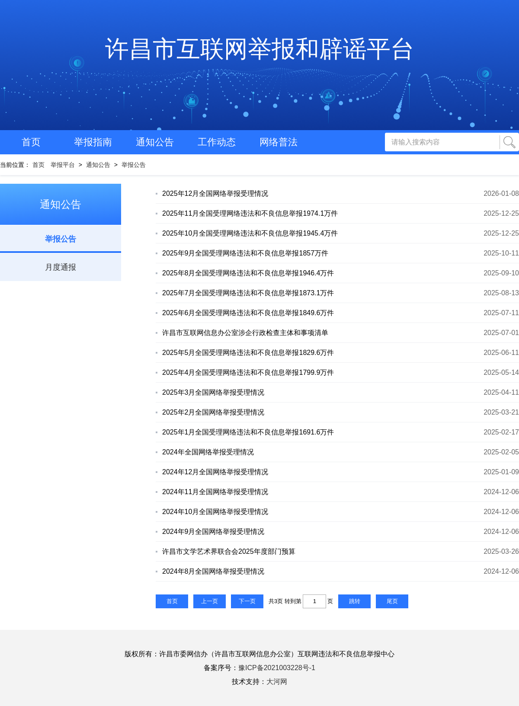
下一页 (247, 601)
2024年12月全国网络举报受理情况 (215, 472)
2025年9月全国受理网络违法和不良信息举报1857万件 (245, 253)
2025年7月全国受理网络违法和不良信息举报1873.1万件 (248, 293)
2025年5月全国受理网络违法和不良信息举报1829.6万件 (248, 352)
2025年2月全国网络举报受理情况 (213, 412)
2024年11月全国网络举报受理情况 (215, 491)
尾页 (392, 601)
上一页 (209, 601)
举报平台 (63, 164)
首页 (31, 142)
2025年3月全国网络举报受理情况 (213, 392)
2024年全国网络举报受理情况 (208, 452)
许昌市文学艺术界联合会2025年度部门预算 (228, 551)
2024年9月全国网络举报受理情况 (213, 531)
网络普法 (279, 142)
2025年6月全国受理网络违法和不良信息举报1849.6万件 (248, 312)
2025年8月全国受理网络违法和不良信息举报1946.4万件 (248, 273)
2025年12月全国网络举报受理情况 (215, 193)
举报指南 (93, 142)
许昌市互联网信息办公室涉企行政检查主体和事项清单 (245, 332)
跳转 (354, 601)
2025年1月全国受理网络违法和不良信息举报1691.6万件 (248, 432)
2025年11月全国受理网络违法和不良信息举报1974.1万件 (250, 213)
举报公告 (134, 164)
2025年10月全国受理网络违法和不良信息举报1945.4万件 (250, 233)
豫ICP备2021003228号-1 (276, 667)
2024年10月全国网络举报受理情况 (215, 511)
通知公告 (155, 142)
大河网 (276, 681)
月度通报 (60, 267)
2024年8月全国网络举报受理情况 (213, 571)
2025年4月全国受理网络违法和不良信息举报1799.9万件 (248, 372)
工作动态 (217, 142)
